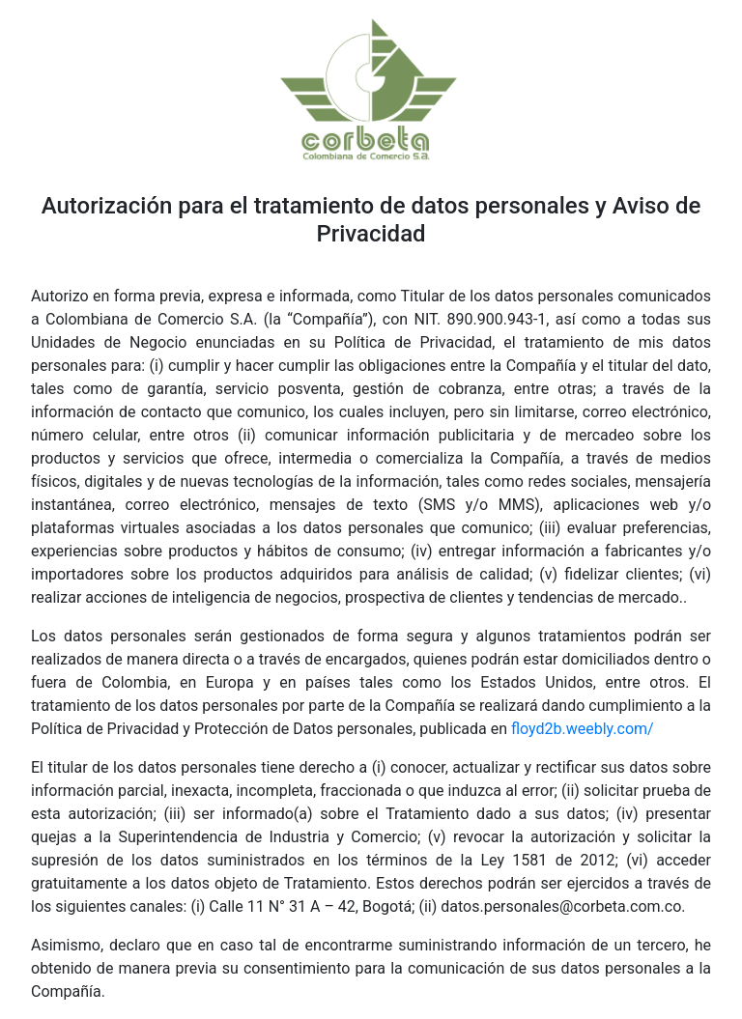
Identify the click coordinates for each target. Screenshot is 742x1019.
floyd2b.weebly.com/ (582, 729)
